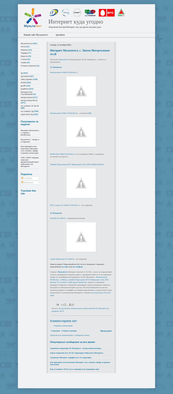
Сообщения (26, 178)
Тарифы (24, 53)
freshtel (24, 82)
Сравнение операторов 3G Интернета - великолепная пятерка (75, 348)
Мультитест (62, 272)
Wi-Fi (62, 311)
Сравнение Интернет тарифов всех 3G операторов (70, 357)
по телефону (78, 267)
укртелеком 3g (27, 114)
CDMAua (63, 280)
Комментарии (27, 183)
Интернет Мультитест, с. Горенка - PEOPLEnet (30, 132)
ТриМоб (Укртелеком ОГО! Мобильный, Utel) (86, 280)
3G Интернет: (56, 67)
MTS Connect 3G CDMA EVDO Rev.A (64, 205)
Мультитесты (104, 308)
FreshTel (63, 282)
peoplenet (55, 311)
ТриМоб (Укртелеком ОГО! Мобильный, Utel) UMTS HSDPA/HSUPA (77, 164)
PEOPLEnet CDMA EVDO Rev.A (62, 154)
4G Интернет (56, 213)
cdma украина (26, 79)
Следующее (55, 331)
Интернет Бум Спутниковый (26, 93)
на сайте (65, 267)
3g (59, 308)
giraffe (23, 86)
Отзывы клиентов (28, 66)
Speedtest (60, 35)
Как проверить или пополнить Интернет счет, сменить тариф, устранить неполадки (29, 149)
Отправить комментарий (63, 326)
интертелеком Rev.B (90, 308)
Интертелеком (101, 277)
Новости (24, 56)
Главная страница (69, 331)
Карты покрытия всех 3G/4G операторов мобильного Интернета (76, 353)
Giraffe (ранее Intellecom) (77, 282)
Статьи (24, 59)
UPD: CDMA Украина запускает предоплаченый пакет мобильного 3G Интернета (30, 162)
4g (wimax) (65, 308)
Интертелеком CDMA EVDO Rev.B (63, 113)
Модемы (24, 50)
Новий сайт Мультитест (36, 35)
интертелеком (76, 308)
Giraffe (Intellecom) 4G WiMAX (62, 259)
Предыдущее (106, 331)
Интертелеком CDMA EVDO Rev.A (63, 72)
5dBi (89, 113)
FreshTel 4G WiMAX (58, 218)
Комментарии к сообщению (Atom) (75, 335)
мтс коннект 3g (27, 111)
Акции (23, 62)
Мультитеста (64, 59)
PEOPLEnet (54, 280)
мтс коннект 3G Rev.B (30, 106)
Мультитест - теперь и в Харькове (30, 140)
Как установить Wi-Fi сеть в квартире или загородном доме (74, 369)
